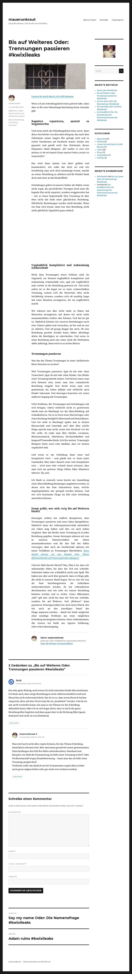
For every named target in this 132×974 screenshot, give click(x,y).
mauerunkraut (22, 19)
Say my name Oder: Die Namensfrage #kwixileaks (110, 179)
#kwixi (11, 120)
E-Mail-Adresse (17, 864)
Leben (22, 116)
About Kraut (89, 20)
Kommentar (15, 812)
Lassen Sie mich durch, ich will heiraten (52, 96)
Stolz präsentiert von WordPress (37, 962)
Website (13, 877)
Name (12, 851)
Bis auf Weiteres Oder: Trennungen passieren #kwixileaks (107, 96)
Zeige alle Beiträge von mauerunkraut (56, 643)
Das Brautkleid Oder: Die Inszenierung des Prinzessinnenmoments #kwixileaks (107, 190)
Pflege (99, 152)
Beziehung (19, 120)
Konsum (100, 142)
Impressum (117, 20)
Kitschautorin (102, 176)
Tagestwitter (102, 155)
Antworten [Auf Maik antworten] (14, 723)
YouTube (100, 158)
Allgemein (13, 111)
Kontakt (104, 20)
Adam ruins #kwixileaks (107, 90)
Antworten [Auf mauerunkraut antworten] (17, 776)
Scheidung (13, 122)
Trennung (12, 125)
